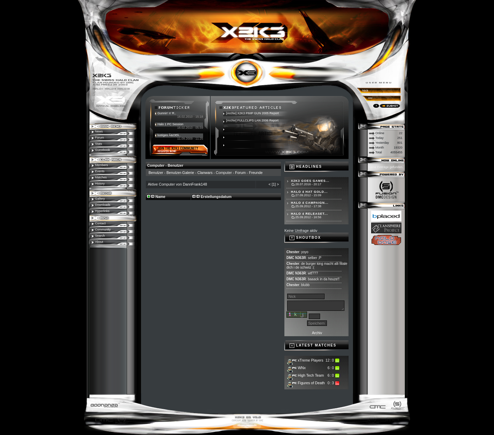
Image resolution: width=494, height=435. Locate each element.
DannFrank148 (195, 184)
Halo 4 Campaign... (309, 202)
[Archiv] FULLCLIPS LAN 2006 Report (252, 120)
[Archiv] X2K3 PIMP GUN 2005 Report (252, 113)
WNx (302, 368)
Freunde (256, 173)
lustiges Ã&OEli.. (168, 135)
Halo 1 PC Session (170, 124)
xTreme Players (310, 360)
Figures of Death (311, 383)
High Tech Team (311, 375)
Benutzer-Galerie (180, 173)
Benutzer (156, 173)
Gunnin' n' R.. (166, 113)
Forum (240, 173)
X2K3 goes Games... (310, 181)
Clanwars (204, 173)
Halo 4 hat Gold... (309, 191)
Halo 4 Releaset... (309, 213)
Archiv (317, 333)
